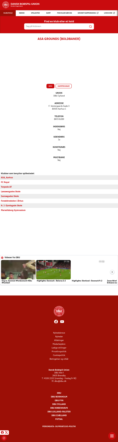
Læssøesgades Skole (10, 192)
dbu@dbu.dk (60, 381)
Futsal (59, 419)
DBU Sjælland (59, 415)
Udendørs (59, 137)
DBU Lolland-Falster (59, 412)
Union (59, 93)
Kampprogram (64, 86)
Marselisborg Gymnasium (13, 210)
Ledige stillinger (59, 348)
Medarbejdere (59, 344)
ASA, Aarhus (7, 178)
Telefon (59, 116)
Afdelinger (59, 340)
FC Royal (5, 182)
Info (50, 86)
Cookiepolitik (59, 355)
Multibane (59, 158)
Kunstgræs (59, 147)
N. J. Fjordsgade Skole (11, 206)
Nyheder (59, 337)
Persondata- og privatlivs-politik (59, 426)
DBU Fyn (59, 401)
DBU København (59, 408)
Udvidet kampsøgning (88, 13)
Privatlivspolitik (59, 352)
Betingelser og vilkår (59, 359)
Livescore (109, 13)
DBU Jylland (59, 404)
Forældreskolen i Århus (12, 201)
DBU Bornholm (59, 397)
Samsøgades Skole (10, 196)
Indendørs (59, 127)
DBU (59, 393)
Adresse (59, 103)
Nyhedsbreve (59, 333)
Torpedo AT (6, 187)
